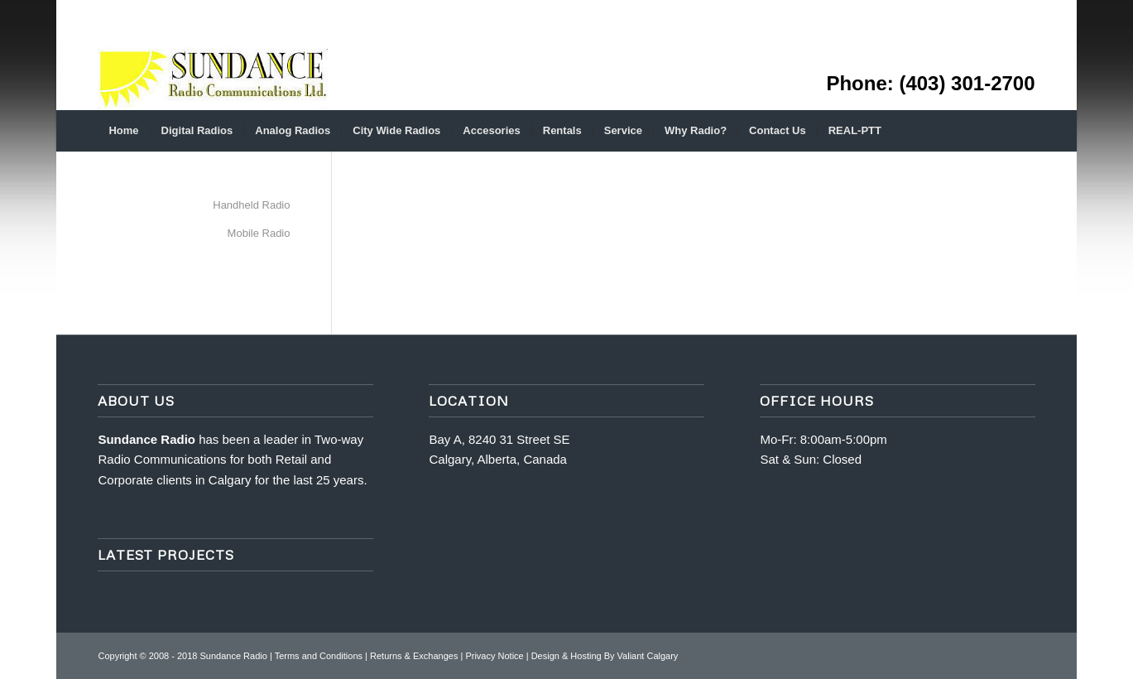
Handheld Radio (251, 205)
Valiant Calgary (648, 656)
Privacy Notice (494, 656)
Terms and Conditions (318, 656)
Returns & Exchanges (414, 656)
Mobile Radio (259, 233)
